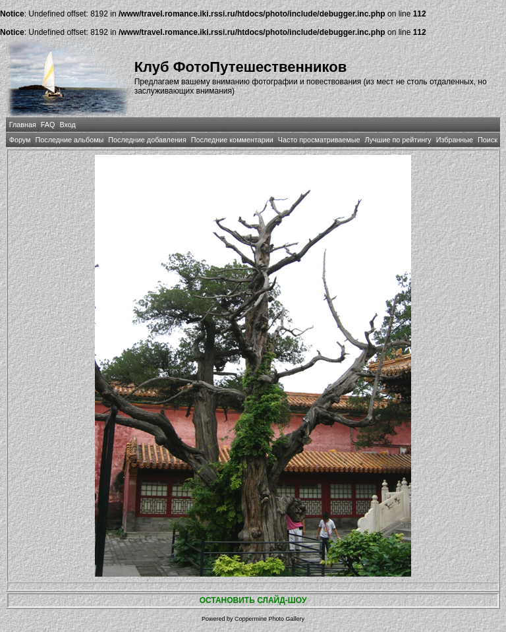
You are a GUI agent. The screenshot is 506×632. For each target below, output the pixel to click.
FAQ (48, 125)
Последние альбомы (69, 140)
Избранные (454, 140)
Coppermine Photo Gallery (269, 619)
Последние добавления (147, 140)
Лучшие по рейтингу (398, 140)
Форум (20, 140)
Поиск (487, 140)
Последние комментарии (232, 140)
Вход (67, 125)
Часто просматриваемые (319, 140)
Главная (22, 125)
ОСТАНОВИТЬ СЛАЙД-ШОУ (253, 600)
